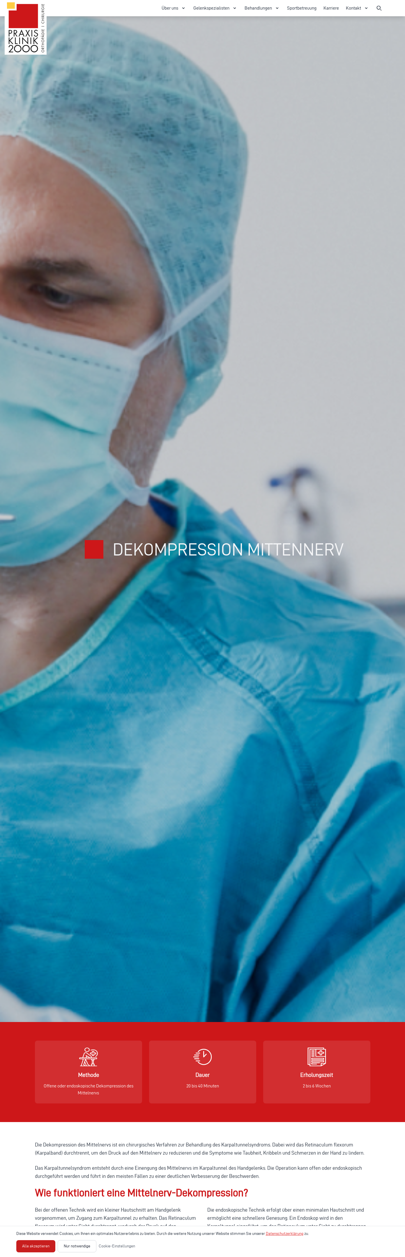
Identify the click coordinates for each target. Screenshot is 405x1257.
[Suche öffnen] (379, 8)
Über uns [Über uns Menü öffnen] (174, 8)
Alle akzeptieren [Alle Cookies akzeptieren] (35, 1246)
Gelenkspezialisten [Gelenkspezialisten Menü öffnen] (215, 8)
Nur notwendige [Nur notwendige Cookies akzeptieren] (77, 1246)
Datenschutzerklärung (284, 1233)
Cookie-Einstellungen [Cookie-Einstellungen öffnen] (117, 1246)
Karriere (331, 8)
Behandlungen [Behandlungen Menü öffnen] (262, 8)
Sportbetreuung (301, 8)
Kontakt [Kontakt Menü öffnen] (357, 8)
